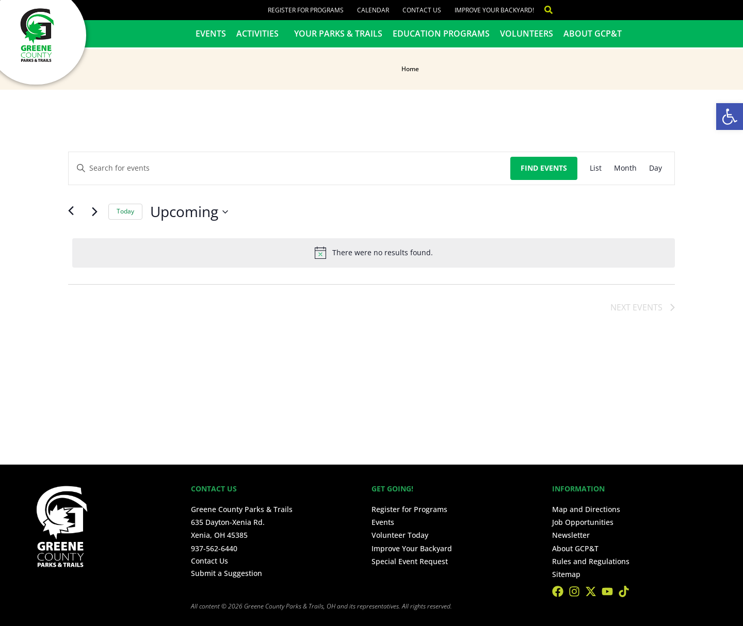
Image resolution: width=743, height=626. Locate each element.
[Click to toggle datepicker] (189, 212)
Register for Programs (306, 10)
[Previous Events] (74, 212)
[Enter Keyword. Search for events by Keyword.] (289, 168)
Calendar (373, 10)
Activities (260, 33)
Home (410, 68)
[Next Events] (94, 212)
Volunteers (526, 33)
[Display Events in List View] (596, 168)
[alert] (373, 252)
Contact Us (421, 10)
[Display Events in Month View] (625, 168)
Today (125, 211)
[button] (729, 116)
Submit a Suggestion (226, 573)
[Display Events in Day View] (655, 168)
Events (211, 33)
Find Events (544, 168)
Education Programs (441, 33)
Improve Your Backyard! (494, 10)
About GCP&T (592, 33)
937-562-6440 (214, 548)
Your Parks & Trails (338, 33)
